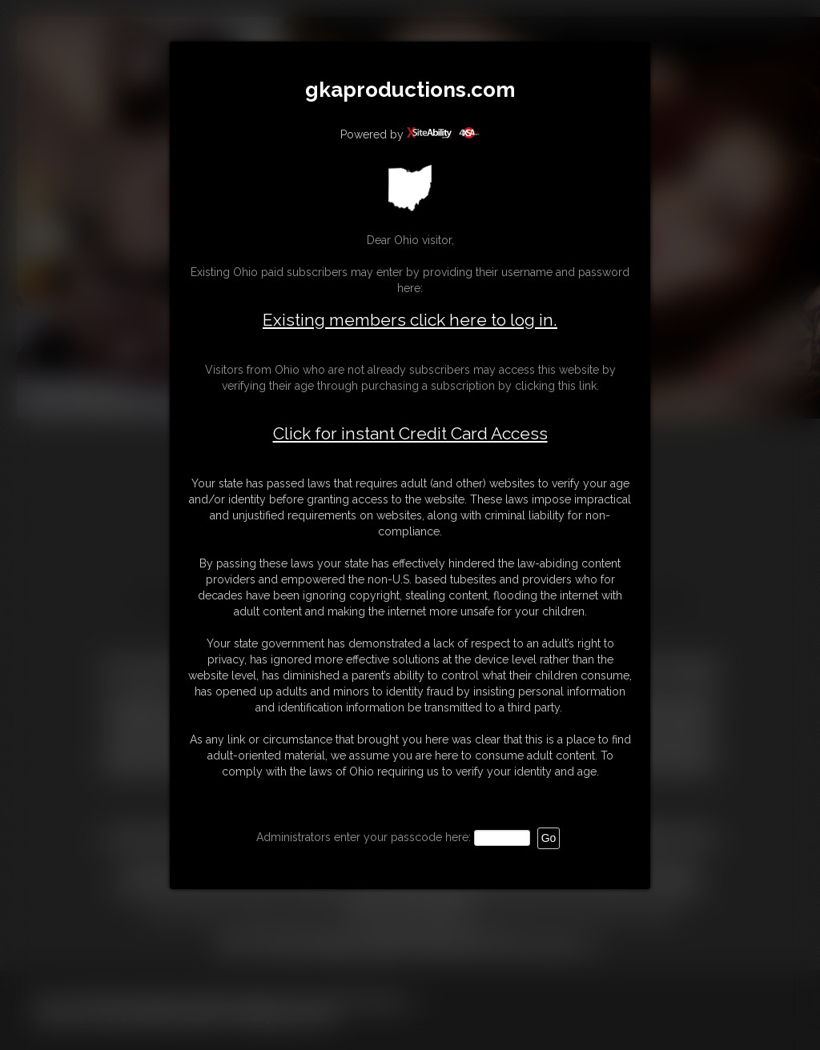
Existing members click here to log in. (410, 320)
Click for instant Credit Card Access (410, 434)
